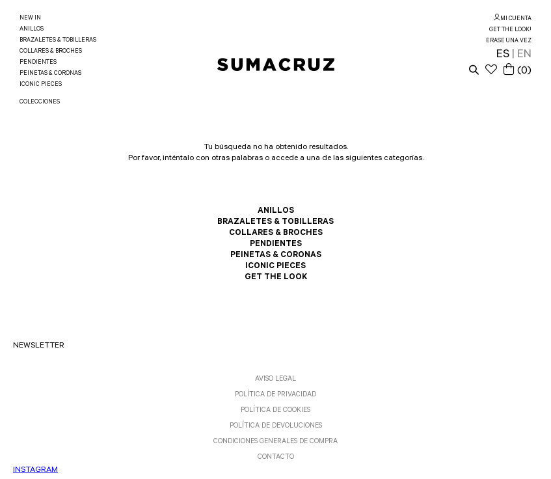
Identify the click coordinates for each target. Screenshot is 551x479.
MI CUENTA (515, 19)
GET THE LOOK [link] (276, 277)
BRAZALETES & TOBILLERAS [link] (58, 40)
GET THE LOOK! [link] (510, 30)
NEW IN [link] (30, 18)
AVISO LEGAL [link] (275, 379)
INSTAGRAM (35, 470)
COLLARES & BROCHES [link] (51, 51)
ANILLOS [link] (32, 29)
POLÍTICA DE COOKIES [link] (275, 411)
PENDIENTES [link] (38, 62)
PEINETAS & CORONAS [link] (50, 73)
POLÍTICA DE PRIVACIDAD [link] (275, 395)
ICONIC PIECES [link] (41, 85)
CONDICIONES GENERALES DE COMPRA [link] (275, 442)
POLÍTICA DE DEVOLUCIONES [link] (276, 426)
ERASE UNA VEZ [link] (508, 41)
